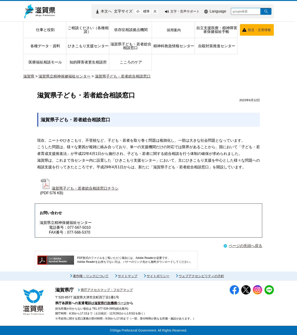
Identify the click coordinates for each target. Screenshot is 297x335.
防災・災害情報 (259, 30)
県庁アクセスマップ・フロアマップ (107, 290)
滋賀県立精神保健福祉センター (64, 76)
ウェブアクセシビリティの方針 (201, 276)
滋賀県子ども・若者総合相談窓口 (123, 76)
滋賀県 (28, 76)
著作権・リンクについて (91, 276)
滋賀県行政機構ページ (110, 303)
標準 (146, 11)
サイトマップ (127, 276)
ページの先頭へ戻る (245, 246)
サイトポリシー (158, 276)
